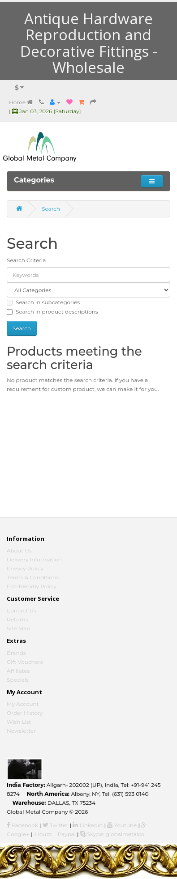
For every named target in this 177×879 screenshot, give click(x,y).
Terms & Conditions (33, 577)
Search (51, 208)
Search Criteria (26, 260)
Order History (25, 712)
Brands (16, 653)
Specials (18, 679)
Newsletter (21, 730)
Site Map (18, 628)
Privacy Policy (25, 568)
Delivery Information (34, 559)
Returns (17, 619)
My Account (23, 704)
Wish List (19, 721)
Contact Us (21, 610)
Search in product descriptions (52, 311)
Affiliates (18, 670)
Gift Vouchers (25, 661)
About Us (19, 550)
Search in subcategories (43, 302)
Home (21, 102)
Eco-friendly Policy (31, 586)
